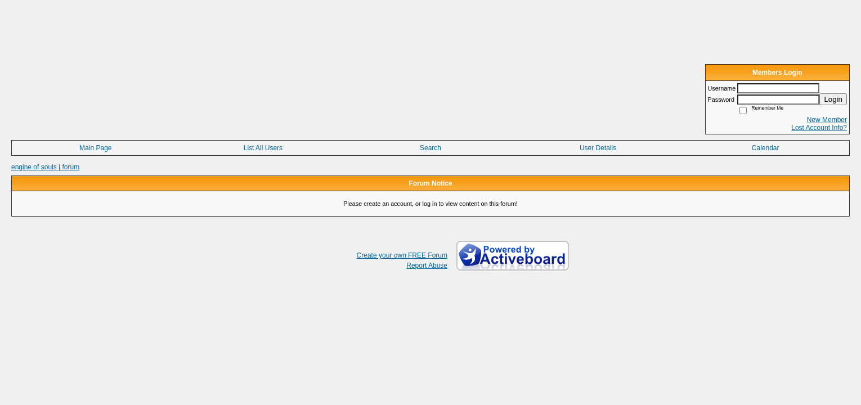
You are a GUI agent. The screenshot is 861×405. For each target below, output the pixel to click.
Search (430, 148)
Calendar (765, 148)
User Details (598, 148)
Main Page (95, 148)
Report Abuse (426, 265)
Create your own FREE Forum (402, 255)
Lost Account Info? (819, 128)
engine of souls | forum (45, 167)
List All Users (263, 148)
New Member (827, 120)
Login (833, 99)
